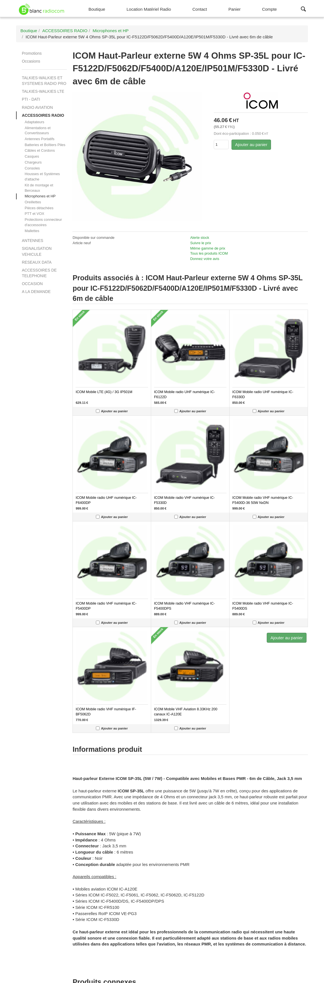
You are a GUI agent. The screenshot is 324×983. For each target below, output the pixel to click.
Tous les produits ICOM (209, 253)
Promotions (31, 53)
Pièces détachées (39, 208)
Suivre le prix (200, 243)
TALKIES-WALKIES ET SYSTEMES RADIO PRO (44, 81)
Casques (32, 156)
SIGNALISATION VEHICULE (37, 251)
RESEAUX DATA (36, 262)
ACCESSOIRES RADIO (43, 115)
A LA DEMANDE (36, 291)
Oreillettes (33, 202)
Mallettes (32, 231)
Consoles (32, 168)
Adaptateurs (34, 122)
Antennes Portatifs (39, 139)
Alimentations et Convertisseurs (37, 130)
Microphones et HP (40, 196)
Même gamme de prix (207, 248)
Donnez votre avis (204, 259)
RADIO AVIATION (37, 107)
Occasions (31, 61)
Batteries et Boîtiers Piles (45, 145)
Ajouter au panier (251, 144)
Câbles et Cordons (40, 150)
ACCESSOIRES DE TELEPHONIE (39, 273)
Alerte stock (199, 237)
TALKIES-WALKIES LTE (43, 91)
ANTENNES (32, 240)
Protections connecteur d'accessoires (43, 222)
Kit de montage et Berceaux (39, 188)
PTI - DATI (31, 99)
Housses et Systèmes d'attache (42, 176)
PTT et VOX (34, 213)
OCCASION (32, 283)
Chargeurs (33, 162)
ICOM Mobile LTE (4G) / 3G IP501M (104, 392)
